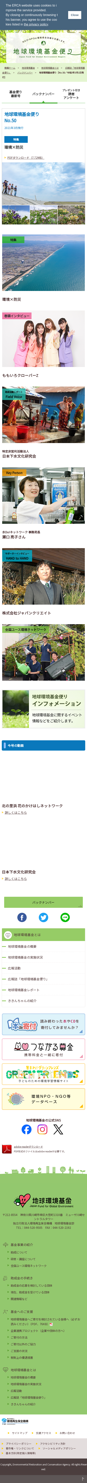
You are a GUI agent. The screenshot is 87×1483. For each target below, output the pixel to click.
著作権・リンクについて (20, 1448)
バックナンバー (25, 72)
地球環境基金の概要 (22, 946)
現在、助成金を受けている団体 (30, 1292)
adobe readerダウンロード (28, 1146)
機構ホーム (9, 67)
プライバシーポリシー (19, 1443)
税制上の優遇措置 (22, 1357)
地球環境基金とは (50, 67)
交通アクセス (43, 1433)
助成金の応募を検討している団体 (31, 1285)
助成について (19, 1252)
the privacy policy (36, 24)
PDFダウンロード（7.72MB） (25, 158)
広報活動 (14, 968)
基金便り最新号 (15, 93)
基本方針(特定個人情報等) (21, 1453)
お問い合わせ (67, 1433)
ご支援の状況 (19, 1351)
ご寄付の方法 (19, 1337)
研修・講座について (23, 1259)
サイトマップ (19, 1433)
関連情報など (19, 1299)
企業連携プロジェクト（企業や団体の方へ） (38, 1331)
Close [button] (74, 15)
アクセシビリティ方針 (52, 1443)
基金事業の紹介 (22, 1244)
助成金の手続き (22, 1278)
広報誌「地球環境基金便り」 (28, 979)
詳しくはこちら (16, 812)
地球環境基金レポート (24, 989)
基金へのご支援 (22, 1311)
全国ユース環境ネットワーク (29, 1266)
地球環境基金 (28, 67)
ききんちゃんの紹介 (22, 1000)
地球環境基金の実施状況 (25, 957)
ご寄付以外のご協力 (23, 1344)
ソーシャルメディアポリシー (59, 1448)
